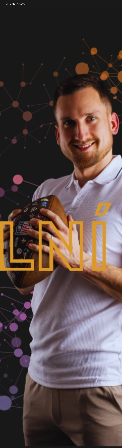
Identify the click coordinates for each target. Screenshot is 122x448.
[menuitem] (107, 4)
